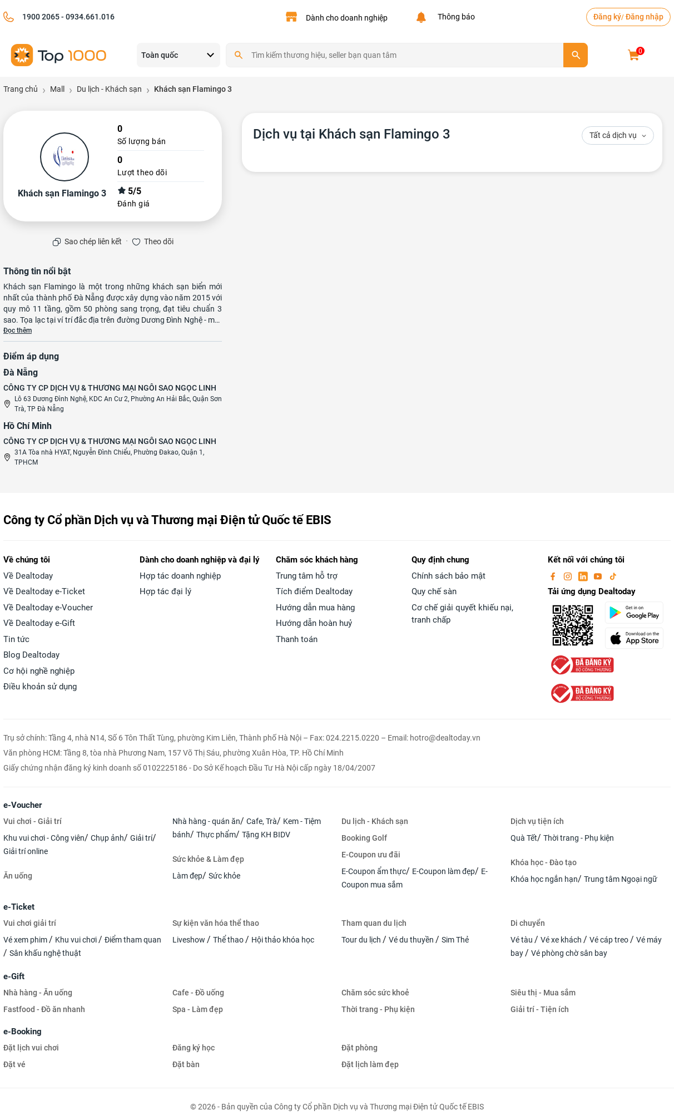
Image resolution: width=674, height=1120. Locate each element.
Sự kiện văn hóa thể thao (215, 923)
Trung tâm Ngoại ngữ (620, 879)
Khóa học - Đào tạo (544, 862)
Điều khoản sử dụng (40, 687)
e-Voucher (22, 805)
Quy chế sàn (434, 591)
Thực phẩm (216, 834)
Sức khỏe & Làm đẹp (208, 859)
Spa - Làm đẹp (197, 1009)
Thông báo (454, 16)
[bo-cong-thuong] (581, 664)
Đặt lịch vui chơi (31, 1047)
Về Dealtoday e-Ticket (44, 591)
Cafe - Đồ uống (198, 992)
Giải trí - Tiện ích (540, 1009)
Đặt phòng (359, 1047)
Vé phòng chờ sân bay (569, 953)
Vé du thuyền (412, 939)
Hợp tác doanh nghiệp (180, 576)
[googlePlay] (637, 612)
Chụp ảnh (107, 837)
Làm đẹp (187, 875)
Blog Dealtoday (31, 655)
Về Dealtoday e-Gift (39, 623)
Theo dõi (159, 241)
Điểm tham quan (133, 939)
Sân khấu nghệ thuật (45, 953)
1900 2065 (41, 16)
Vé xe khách (562, 939)
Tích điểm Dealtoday (314, 591)
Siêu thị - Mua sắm (543, 992)
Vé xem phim (26, 939)
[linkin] (584, 576)
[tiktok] (613, 576)
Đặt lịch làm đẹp (370, 1064)
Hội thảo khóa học (282, 939)
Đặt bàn (186, 1064)
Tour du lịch (362, 939)
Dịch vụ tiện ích (537, 821)
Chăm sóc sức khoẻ (375, 992)
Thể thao (229, 939)
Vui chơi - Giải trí (32, 821)
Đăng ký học (193, 1047)
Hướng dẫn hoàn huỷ (314, 623)
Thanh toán (297, 639)
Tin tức (16, 639)
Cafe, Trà (261, 821)
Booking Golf (364, 837)
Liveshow (189, 939)
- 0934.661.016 (87, 16)
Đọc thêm (17, 330)
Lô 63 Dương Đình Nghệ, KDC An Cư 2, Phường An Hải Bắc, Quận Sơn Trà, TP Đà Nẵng (118, 404)
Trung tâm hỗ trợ (307, 576)
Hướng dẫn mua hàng (315, 608)
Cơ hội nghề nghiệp (39, 671)
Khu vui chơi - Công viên (44, 837)
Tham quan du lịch (374, 923)
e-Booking (22, 1032)
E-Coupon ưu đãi (370, 854)
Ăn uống (17, 875)
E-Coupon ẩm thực (373, 871)
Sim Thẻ (455, 939)
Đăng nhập (644, 16)
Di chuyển (528, 923)
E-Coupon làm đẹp (443, 871)
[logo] (59, 54)
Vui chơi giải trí (29, 923)
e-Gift (13, 976)
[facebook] (554, 576)
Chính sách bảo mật (448, 576)
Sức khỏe (224, 875)
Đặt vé (14, 1064)
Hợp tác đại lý (165, 591)
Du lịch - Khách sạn (374, 821)
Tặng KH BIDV (266, 834)
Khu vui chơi (76, 939)
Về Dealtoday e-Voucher (48, 608)
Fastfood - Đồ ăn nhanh (44, 1009)
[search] (575, 55)
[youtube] (599, 576)
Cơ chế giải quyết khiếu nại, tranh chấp (462, 614)
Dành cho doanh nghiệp (347, 17)
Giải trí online (25, 851)
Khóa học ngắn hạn (544, 879)
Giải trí (141, 837)
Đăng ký (607, 16)
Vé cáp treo (609, 939)
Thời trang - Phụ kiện (578, 837)
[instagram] (569, 576)
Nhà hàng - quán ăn (206, 821)
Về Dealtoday (28, 576)
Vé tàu (522, 939)
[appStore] (637, 638)
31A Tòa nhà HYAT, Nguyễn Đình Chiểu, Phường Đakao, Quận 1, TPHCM (109, 457)
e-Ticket (18, 907)
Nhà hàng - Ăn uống (37, 992)
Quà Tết (524, 837)
